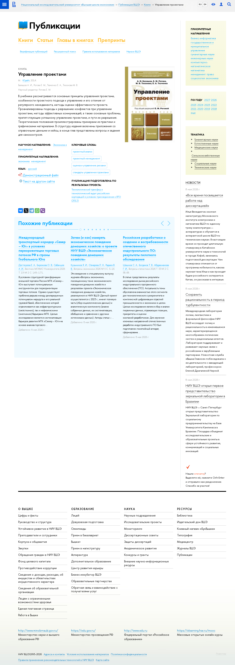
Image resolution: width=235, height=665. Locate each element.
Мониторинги (133, 529)
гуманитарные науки (202, 54)
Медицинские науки (206, 147)
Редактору (221, 653)
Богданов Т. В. (146, 265)
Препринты (111, 40)
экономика (212, 78)
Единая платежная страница (36, 608)
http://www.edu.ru (135, 630)
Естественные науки (206, 143)
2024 (200, 105)
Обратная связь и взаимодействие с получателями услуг (94, 589)
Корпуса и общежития (32, 542)
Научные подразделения (140, 515)
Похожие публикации (45, 223)
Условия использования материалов (88, 654)
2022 (214, 105)
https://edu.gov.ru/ (83, 630)
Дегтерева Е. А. (27, 265)
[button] (80, 230)
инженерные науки (202, 58)
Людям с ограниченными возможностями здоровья (34, 600)
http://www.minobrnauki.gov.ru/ (38, 630)
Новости (193, 183)
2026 (214, 100)
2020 (200, 109)
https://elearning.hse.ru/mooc (196, 630)
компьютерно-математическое (200, 64)
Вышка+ (76, 542)
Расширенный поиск (65, 51)
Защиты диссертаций (137, 542)
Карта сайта (102, 660)
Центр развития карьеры (87, 568)
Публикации (54, 25)
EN (205, 4)
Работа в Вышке (28, 615)
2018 (214, 109)
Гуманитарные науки (206, 139)
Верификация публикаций (33, 51)
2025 (193, 105)
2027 (207, 100)
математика (198, 70)
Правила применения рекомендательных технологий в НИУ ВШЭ (56, 660)
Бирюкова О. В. (45, 265)
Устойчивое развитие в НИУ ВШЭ (40, 529)
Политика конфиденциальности (129, 654)
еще (193, 112)
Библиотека (184, 515)
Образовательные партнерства (91, 581)
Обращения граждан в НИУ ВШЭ (39, 555)
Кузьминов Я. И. (79, 265)
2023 (207, 105)
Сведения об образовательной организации (38, 590)
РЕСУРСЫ (184, 509)
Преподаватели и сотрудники (37, 535)
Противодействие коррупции (37, 568)
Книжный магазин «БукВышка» (196, 529)
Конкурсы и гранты (136, 555)
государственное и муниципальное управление (202, 46)
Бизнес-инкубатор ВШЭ (86, 574)
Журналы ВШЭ (186, 548)
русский (32, 168)
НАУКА (129, 509)
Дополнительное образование (91, 561)
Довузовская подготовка (87, 522)
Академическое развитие (140, 548)
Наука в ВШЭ (133, 51)
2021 (193, 109)
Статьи (45, 40)
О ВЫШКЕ (25, 509)
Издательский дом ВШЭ (192, 522)
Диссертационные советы (141, 535)
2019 (207, 109)
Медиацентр (185, 542)
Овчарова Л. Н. (96, 265)
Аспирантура (79, 555)
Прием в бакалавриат (85, 535)
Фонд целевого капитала (34, 561)
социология (198, 78)
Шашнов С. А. (130, 265)
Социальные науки (205, 163)
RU (200, 4)
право (210, 74)
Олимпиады (78, 529)
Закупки (23, 548)
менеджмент (198, 74)
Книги (25, 40)
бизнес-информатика (203, 38)
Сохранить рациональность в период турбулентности (205, 299)
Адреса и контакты (54, 654)
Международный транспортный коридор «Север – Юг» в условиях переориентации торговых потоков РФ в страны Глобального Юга (42, 248)
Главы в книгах (75, 40)
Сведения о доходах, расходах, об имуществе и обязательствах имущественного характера (40, 578)
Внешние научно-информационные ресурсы (146, 563)
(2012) (96, 195)
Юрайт (26, 80)
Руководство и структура (34, 522)
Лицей (75, 515)
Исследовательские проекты (143, 522)
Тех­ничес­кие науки (205, 167)
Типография (184, 535)
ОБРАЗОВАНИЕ (82, 509)
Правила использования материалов (101, 51)
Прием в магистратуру (85, 548)
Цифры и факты (28, 515)
